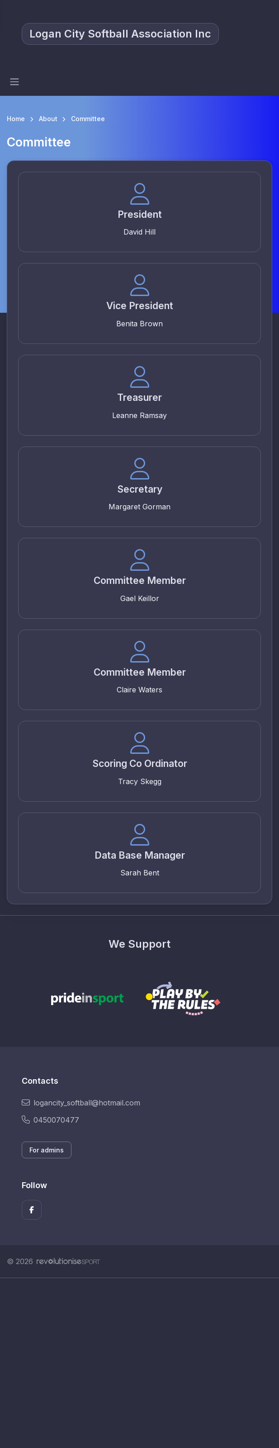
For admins (46, 1150)
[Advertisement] (139, 1363)
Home (16, 118)
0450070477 (50, 1119)
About (48, 118)
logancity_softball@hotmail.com (81, 1102)
